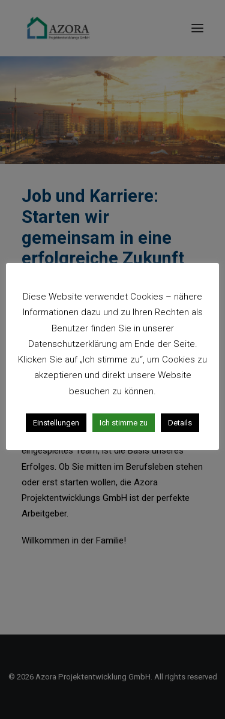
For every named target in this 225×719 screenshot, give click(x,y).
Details (180, 422)
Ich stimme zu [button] (124, 422)
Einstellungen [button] (56, 422)
